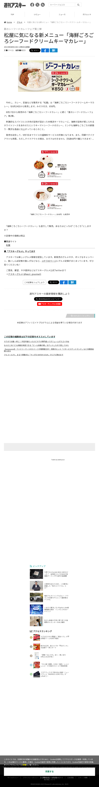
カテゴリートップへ (80, 315)
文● (6, 50)
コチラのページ (49, 260)
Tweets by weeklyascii (58, 460)
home (8, 22)
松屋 (8, 245)
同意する (49, 771)
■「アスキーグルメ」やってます (19, 251)
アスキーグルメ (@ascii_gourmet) (24, 274)
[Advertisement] (49, 383)
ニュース (62, 14)
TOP (12, 14)
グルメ (19, 22)
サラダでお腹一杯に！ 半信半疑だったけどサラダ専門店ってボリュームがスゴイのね (36, 341)
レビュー (37, 14)
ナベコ (11, 50)
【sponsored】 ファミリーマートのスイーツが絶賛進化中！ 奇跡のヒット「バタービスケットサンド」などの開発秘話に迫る (49, 350)
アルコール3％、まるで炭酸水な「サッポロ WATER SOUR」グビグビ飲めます (33, 355)
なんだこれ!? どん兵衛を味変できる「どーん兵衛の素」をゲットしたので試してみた (36, 345)
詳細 (24, 765)
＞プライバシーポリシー (49, 778)
